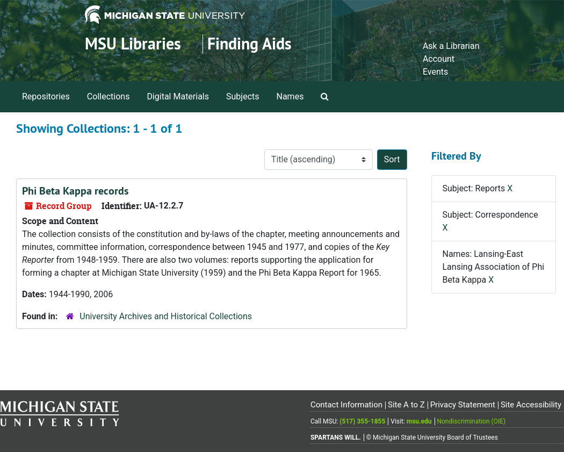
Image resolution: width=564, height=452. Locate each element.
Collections (108, 96)
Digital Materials (178, 96)
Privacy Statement (462, 405)
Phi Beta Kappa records (75, 191)
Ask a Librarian (451, 46)
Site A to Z (406, 405)
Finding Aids (249, 43)
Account (438, 59)
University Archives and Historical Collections (165, 316)
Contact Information (346, 405)
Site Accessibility (531, 405)
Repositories (46, 96)
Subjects (242, 96)
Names (290, 96)
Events (435, 72)
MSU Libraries (133, 43)
